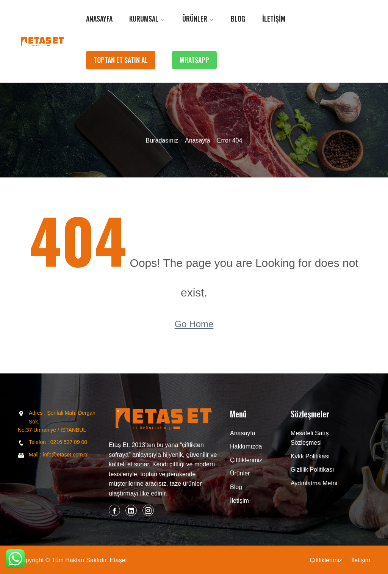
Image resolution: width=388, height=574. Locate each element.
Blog (238, 19)
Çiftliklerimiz (246, 460)
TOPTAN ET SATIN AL (121, 60)
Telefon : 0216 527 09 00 (58, 442)
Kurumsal (143, 19)
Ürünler (194, 19)
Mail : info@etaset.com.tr (58, 455)
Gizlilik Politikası (312, 469)
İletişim (273, 19)
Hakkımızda (246, 446)
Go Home (194, 324)
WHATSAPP (194, 60)
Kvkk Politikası (310, 456)
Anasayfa (99, 19)
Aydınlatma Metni (314, 483)
